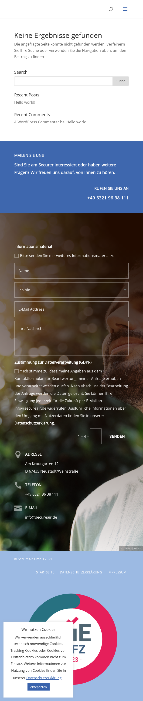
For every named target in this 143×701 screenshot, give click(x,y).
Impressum (117, 545)
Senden (117, 436)
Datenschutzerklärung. (34, 423)
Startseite (45, 545)
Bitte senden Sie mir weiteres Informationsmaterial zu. (65, 255)
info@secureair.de (41, 517)
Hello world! (24, 102)
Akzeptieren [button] (38, 687)
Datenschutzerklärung (81, 545)
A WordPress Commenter (36, 122)
